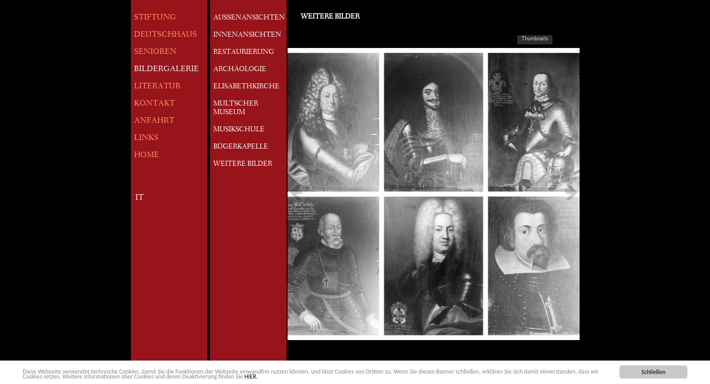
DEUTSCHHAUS (165, 35)
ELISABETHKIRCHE (246, 87)
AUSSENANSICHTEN (249, 18)
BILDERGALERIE (166, 69)
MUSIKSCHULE (238, 130)
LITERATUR (157, 87)
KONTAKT (154, 104)
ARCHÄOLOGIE (239, 69)
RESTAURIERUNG (243, 52)
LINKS (146, 138)
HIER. (251, 377)
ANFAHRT (154, 121)
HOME (146, 155)
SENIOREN (155, 52)
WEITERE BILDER (242, 164)
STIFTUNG (155, 18)
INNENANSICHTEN (247, 35)
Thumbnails (535, 38)
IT (139, 198)
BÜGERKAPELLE (240, 147)
